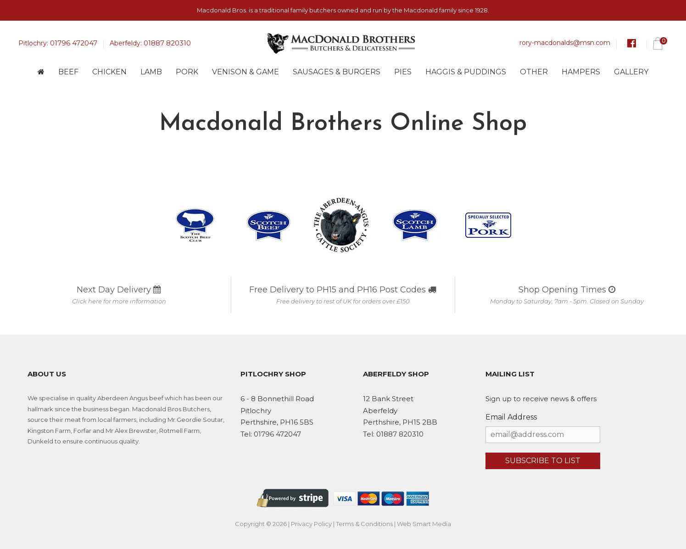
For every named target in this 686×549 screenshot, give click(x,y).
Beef (68, 71)
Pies (403, 71)
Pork (187, 71)
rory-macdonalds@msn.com (564, 43)
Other (534, 71)
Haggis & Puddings (465, 71)
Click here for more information (119, 301)
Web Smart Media (424, 523)
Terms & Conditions (364, 523)
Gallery (631, 71)
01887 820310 (167, 43)
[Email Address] (542, 434)
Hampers (581, 71)
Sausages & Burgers (336, 71)
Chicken (109, 71)
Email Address (511, 417)
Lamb (151, 71)
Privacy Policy (311, 523)
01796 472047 (73, 43)
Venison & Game (245, 71)
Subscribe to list (542, 460)
